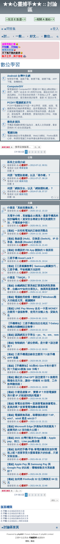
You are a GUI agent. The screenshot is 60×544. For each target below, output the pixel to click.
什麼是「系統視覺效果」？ (22, 207)
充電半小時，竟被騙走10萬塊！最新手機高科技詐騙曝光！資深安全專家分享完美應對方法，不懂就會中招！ (32, 219)
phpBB (20, 534)
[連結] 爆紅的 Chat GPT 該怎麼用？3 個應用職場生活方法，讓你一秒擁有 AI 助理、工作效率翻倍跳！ (32, 380)
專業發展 (23, 168)
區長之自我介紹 (16, 162)
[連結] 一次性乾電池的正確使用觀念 (27, 230)
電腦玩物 (12, 132)
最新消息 (23, 181)
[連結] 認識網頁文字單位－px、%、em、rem (33, 334)
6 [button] (41, 152)
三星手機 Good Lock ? (20, 258)
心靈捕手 (23, 165)
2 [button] (29, 152)
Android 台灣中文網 (18, 75)
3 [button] (32, 152)
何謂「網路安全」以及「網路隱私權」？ (30, 188)
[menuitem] (10, 28)
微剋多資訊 (13, 121)
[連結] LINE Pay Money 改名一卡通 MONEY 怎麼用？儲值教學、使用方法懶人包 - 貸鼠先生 (32, 312)
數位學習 (10, 64)
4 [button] (35, 152)
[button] (44, 151)
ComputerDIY (15, 86)
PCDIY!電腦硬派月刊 (19, 102)
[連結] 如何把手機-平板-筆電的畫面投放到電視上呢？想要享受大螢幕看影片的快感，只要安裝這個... (32, 453)
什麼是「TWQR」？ (18, 277)
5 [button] (38, 152)
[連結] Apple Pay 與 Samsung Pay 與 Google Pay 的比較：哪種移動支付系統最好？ (31, 467)
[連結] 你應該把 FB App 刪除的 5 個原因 (30, 250)
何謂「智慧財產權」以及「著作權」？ (28, 175)
